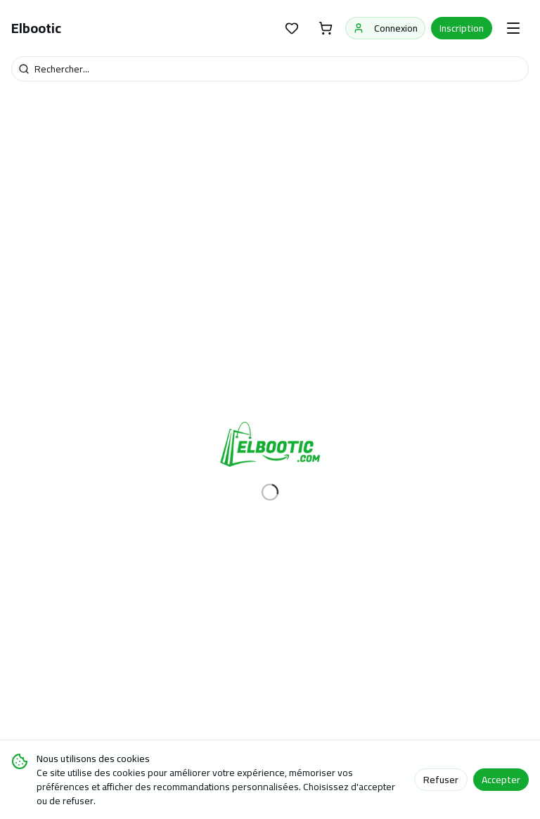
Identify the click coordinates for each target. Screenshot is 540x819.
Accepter (501, 779)
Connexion (385, 28)
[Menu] (513, 28)
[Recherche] (270, 69)
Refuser (440, 779)
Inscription (461, 28)
